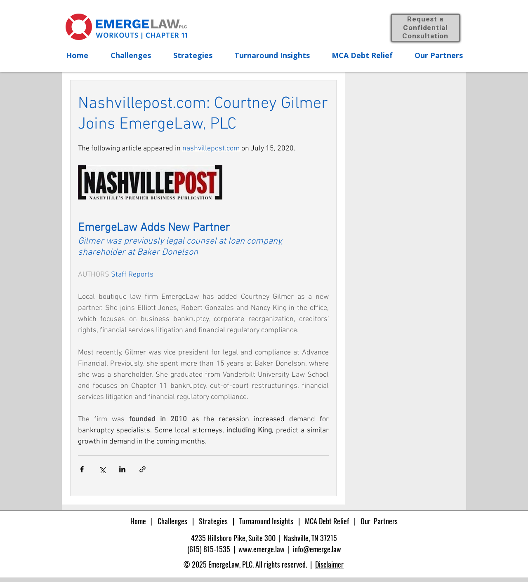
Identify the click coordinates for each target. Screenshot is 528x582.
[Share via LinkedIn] (122, 469)
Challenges (172, 521)
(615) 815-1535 (208, 549)
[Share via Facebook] (82, 469)
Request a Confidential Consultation (425, 27)
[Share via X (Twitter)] (102, 469)
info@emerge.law (317, 549)
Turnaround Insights (266, 521)
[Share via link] (142, 469)
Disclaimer (329, 564)
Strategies (213, 521)
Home (138, 521)
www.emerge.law (261, 549)
